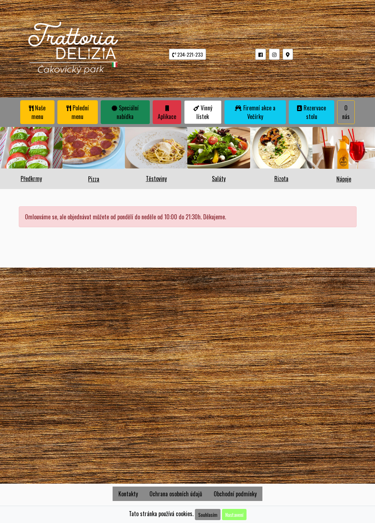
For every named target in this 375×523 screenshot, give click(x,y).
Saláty (219, 178)
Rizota (281, 178)
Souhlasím (207, 514)
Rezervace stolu (311, 112)
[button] (260, 54)
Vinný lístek (202, 112)
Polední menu (77, 112)
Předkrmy (31, 178)
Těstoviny (156, 178)
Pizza (93, 179)
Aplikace (167, 113)
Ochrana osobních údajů (175, 493)
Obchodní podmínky (235, 493)
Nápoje (343, 179)
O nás (346, 112)
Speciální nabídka (125, 112)
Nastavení (234, 514)
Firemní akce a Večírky (255, 112)
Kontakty (128, 493)
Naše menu (37, 112)
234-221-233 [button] (187, 54)
